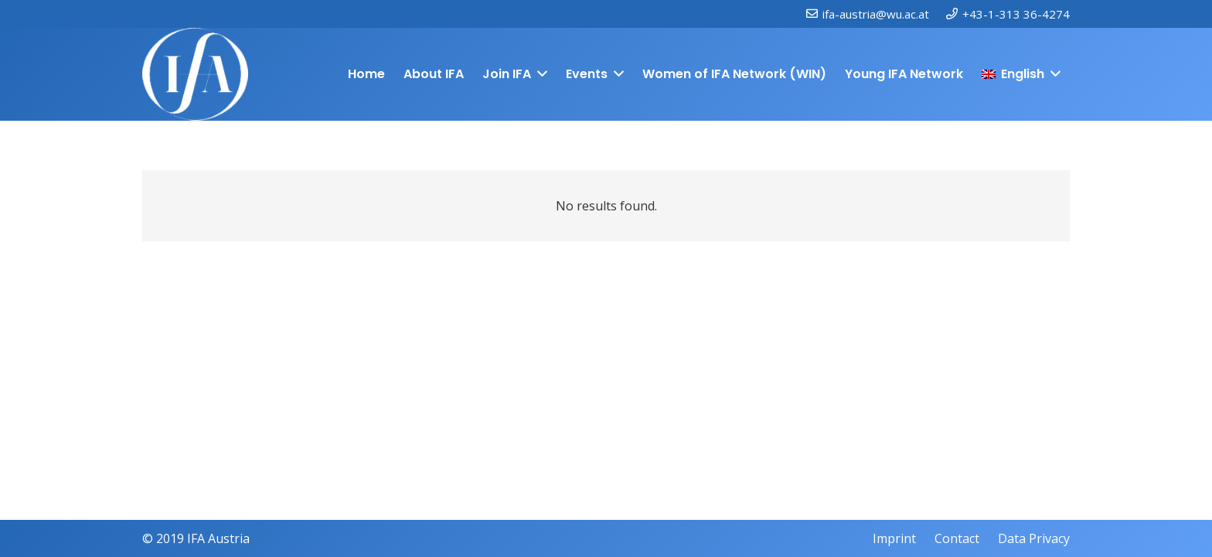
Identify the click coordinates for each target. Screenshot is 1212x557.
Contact (957, 538)
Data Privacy (1034, 538)
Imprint (894, 538)
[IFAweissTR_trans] (195, 74)
